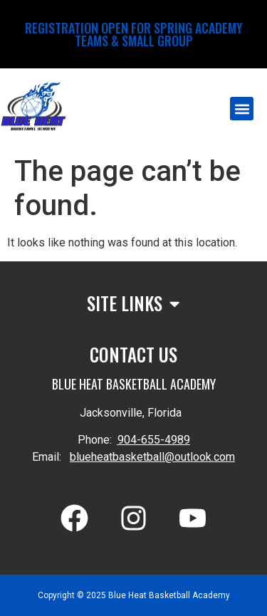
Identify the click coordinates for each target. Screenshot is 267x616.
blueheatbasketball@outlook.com (152, 457)
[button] (241, 108)
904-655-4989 (153, 440)
